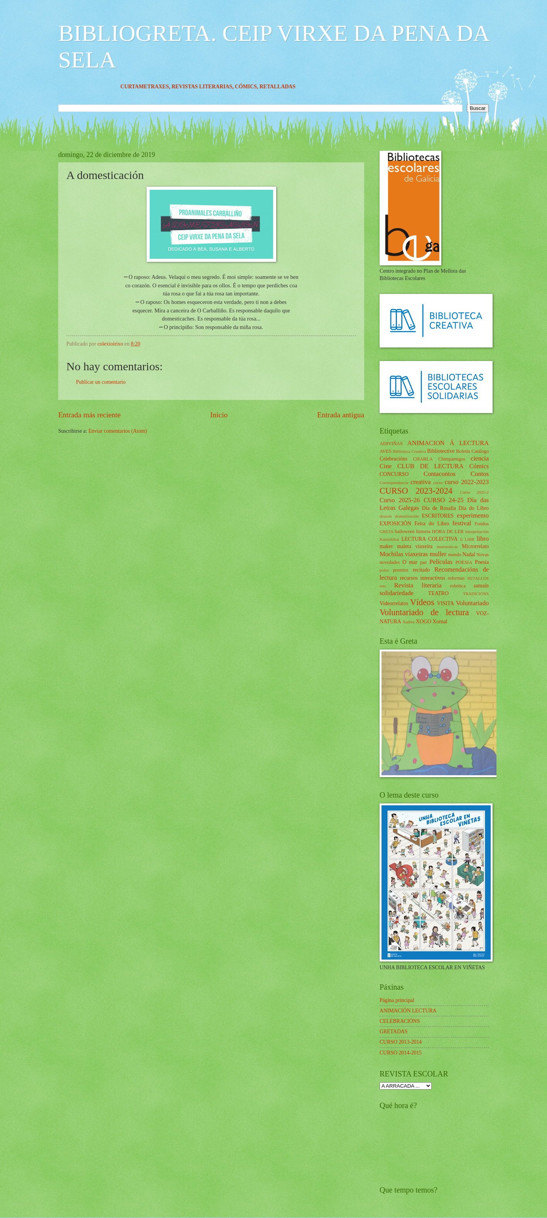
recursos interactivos (422, 578)
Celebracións (393, 459)
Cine (386, 466)
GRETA (386, 531)
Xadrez (408, 621)
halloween (404, 531)
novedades (390, 562)
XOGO (423, 621)
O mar (409, 562)
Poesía (482, 562)
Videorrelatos (394, 603)
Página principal (397, 1000)
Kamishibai (389, 539)
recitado (421, 570)
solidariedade (397, 593)
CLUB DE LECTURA (430, 466)
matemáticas (447, 546)
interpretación (477, 531)
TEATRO (438, 593)
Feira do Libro (431, 523)
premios (401, 570)
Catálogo (480, 451)
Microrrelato (475, 546)
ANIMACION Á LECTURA (448, 443)
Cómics (479, 466)
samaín (481, 586)
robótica (458, 586)
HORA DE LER (448, 531)
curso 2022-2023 (467, 482)
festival (461, 523)
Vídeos (422, 602)
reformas (456, 578)
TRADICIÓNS (476, 593)
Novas (482, 554)
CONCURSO (394, 474)
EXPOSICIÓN (395, 523)
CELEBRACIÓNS (400, 1021)
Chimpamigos (451, 459)
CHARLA (423, 459)
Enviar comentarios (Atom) (117, 431)
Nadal (469, 554)
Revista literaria (418, 585)
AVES (386, 451)
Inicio (219, 415)
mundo (454, 554)
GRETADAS (393, 1031)
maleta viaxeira (414, 546)
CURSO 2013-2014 (401, 1042)
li (461, 539)
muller (438, 554)
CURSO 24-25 (444, 500)
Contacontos (440, 473)
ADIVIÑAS (391, 443)
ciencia (480, 458)
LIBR (469, 539)
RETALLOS (478, 578)
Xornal (439, 621)
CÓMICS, (262, 86)
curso (437, 482)
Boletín (463, 451)
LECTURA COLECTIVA (430, 539)
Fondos (481, 523)
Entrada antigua (340, 415)
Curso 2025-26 (400, 500)
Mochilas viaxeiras (404, 554)
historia (423, 531)
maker (386, 546)
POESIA (464, 562)
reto (383, 586)
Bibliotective (440, 451)
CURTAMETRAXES (159, 86)
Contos (480, 473)
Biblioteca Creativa (409, 451)
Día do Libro (474, 508)
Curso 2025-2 (474, 492)
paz (423, 562)
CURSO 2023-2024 (416, 491)
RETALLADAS (292, 86)
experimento (473, 515)
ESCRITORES (438, 516)
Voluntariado (472, 603)
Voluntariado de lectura (424, 612)
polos (384, 570)
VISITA (445, 603)
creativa (420, 482)
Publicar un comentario (101, 382)
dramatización (407, 516)
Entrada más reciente (89, 415)
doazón (386, 516)
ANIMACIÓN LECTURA (408, 1011)
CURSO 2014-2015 (401, 1053)
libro (483, 538)
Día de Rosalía (439, 508)
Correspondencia (394, 482)
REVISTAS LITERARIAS (217, 86)
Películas (440, 561)
